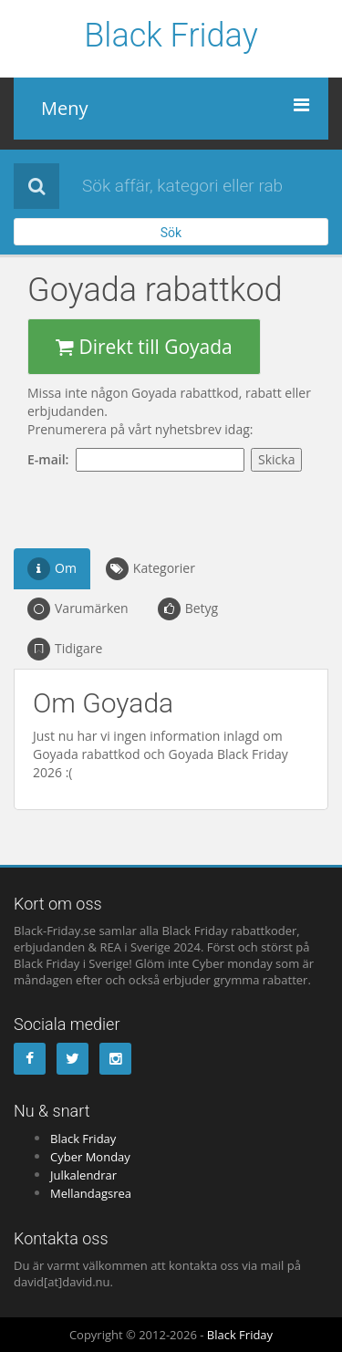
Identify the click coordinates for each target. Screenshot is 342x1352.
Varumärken (78, 609)
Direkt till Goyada (144, 346)
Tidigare (64, 649)
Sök (171, 232)
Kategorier (150, 568)
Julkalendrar (83, 1175)
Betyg (188, 609)
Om (52, 568)
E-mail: (51, 459)
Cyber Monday (90, 1157)
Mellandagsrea (90, 1193)
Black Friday (171, 36)
